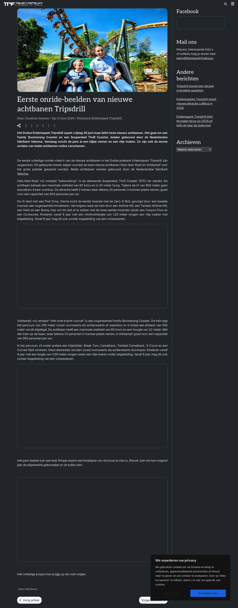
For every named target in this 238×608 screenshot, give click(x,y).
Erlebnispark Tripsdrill (106, 118)
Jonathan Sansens (37, 118)
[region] (190, 577)
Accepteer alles (208, 593)
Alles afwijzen (172, 593)
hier (57, 574)
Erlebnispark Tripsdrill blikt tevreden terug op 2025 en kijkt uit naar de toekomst (194, 121)
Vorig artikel (29, 600)
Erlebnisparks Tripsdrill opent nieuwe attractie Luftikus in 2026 (196, 103)
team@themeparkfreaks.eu (194, 58)
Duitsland (83, 118)
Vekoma (22, 173)
